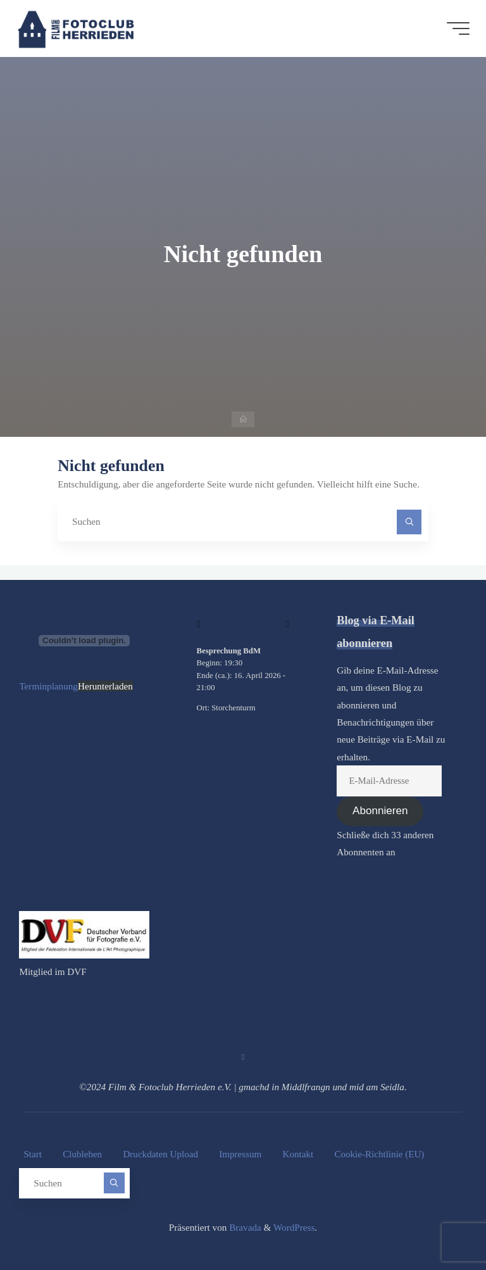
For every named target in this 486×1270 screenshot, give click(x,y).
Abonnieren (380, 811)
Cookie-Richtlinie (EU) (381, 1154)
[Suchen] (409, 522)
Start (32, 1154)
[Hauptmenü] (455, 28)
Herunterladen (105, 686)
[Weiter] (287, 624)
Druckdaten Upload (161, 1154)
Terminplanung (48, 686)
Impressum (241, 1154)
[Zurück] (199, 624)
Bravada (244, 1225)
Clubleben (83, 1154)
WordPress (294, 1225)
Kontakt (299, 1154)
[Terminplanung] (84, 640)
